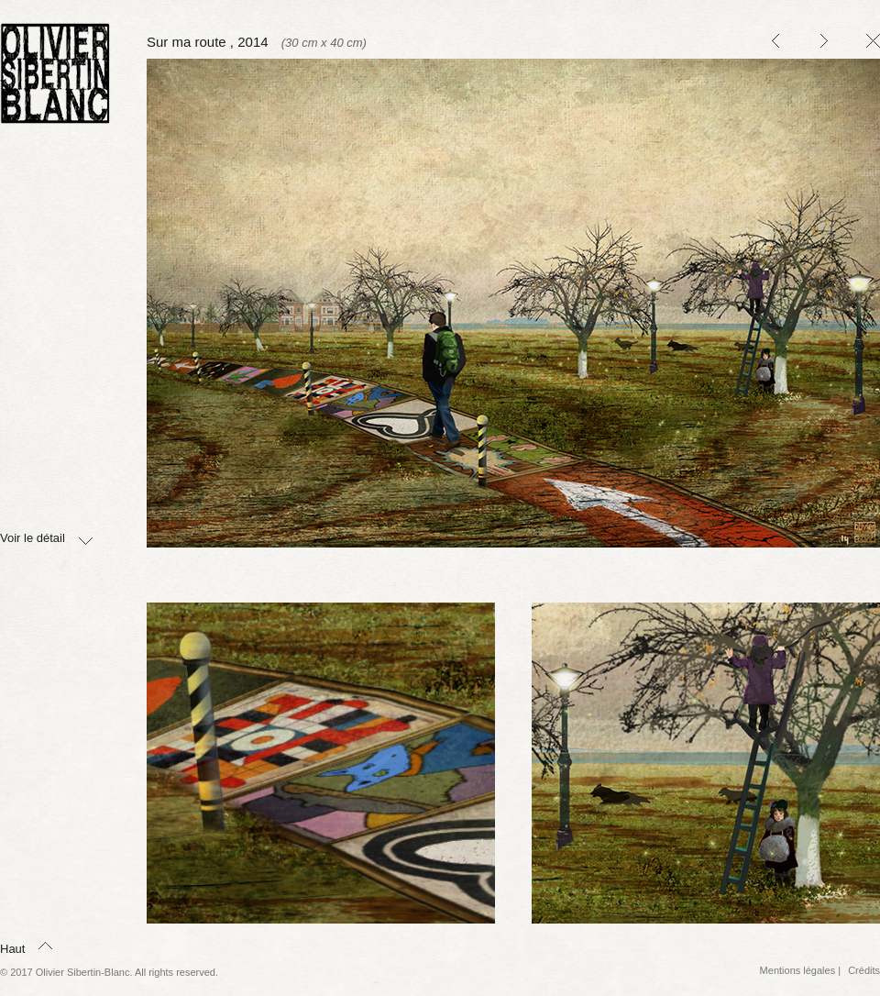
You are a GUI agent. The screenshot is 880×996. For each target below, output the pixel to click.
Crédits (864, 970)
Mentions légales (798, 970)
